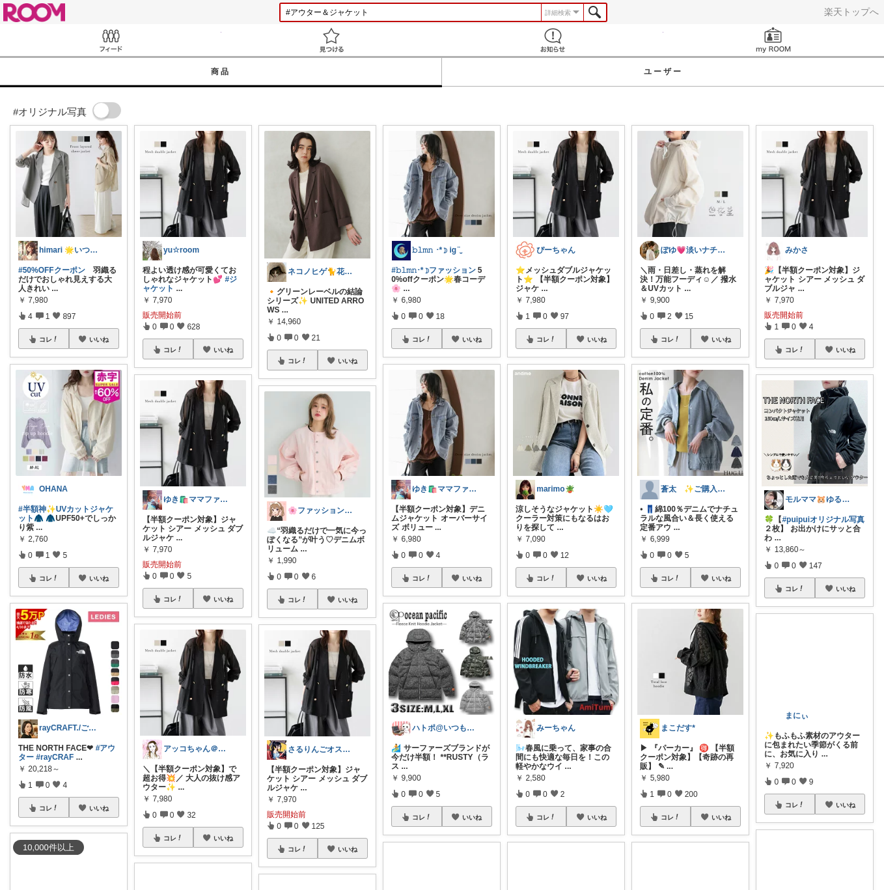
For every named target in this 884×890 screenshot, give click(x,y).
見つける (332, 40)
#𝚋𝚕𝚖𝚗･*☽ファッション (433, 270)
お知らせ (552, 40)
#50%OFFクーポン (51, 270)
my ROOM (774, 40)
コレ (49, 339)
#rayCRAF (55, 757)
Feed (110, 40)
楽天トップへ (851, 12)
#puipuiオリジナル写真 (823, 519)
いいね (99, 339)
